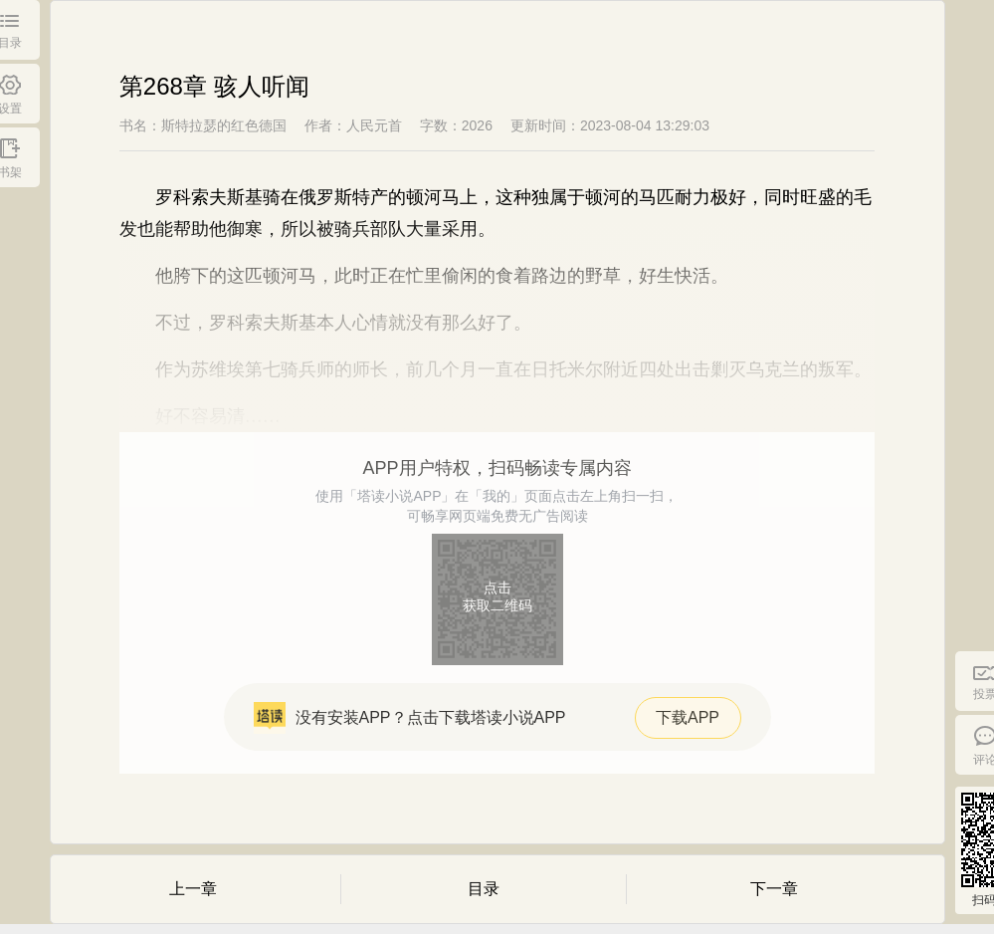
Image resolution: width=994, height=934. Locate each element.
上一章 (193, 888)
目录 (483, 888)
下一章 (774, 888)
